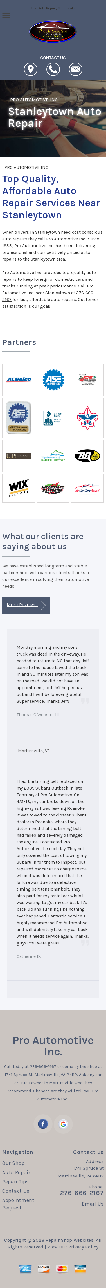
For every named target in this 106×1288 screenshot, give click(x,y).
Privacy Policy (83, 1247)
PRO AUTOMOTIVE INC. (34, 99)
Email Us (93, 1203)
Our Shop (13, 1163)
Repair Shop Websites (70, 1240)
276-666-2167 (43, 1066)
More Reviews (26, 605)
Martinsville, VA (34, 750)
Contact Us (16, 1191)
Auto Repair (16, 1172)
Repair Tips (15, 1182)
